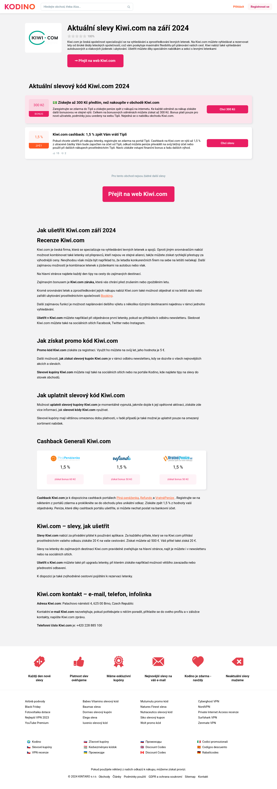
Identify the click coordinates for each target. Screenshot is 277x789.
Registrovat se (260, 6)
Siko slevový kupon (152, 717)
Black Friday (33, 707)
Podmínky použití (135, 776)
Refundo (146, 498)
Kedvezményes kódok (103, 747)
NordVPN (204, 707)
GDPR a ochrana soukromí (165, 776)
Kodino (36, 741)
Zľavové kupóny (99, 741)
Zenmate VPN (207, 723)
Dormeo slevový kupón (97, 712)
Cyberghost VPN (208, 701)
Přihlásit (238, 6)
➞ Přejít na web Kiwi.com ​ (95, 61)
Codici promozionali (215, 741)
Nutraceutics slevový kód (156, 712)
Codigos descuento (214, 747)
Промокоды (154, 741)
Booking (107, 296)
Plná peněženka (128, 498)
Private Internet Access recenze (218, 712)
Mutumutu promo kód (154, 701)
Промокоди (96, 752)
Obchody (104, 776)
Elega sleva (90, 717)
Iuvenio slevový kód (95, 723)
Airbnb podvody (35, 701)
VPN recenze (40, 752)
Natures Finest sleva (153, 707)
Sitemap (190, 776)
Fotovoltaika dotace (37, 712)
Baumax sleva (92, 707)
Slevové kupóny (42, 747)
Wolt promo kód (150, 723)
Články (117, 776)
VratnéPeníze (165, 498)
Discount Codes (156, 747)
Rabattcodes (210, 752)
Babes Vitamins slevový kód (100, 701)
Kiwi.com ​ (138, 194)
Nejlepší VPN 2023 (37, 717)
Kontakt (203, 776)
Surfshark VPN (207, 717)
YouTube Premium (37, 723)
